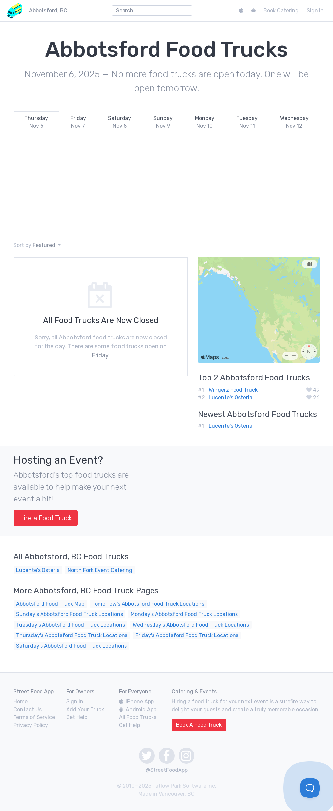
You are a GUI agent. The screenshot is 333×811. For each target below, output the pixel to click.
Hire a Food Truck (45, 518)
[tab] (37, 122)
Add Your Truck (85, 709)
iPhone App (136, 701)
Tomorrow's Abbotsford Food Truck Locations (148, 604)
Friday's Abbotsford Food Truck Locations (186, 635)
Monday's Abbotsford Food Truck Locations (184, 614)
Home (21, 701)
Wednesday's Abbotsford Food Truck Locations (191, 625)
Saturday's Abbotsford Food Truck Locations (71, 646)
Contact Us (28, 709)
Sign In (315, 10)
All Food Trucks (137, 717)
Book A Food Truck (199, 725)
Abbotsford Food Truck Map (50, 604)
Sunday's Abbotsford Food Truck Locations (69, 614)
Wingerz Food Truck (233, 390)
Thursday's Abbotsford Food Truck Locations (71, 635)
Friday (100, 355)
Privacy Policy (31, 725)
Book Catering (281, 10)
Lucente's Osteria (230, 397)
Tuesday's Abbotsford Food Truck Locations (70, 625)
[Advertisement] (166, 187)
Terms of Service (34, 717)
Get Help (76, 717)
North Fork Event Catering (100, 570)
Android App (137, 709)
